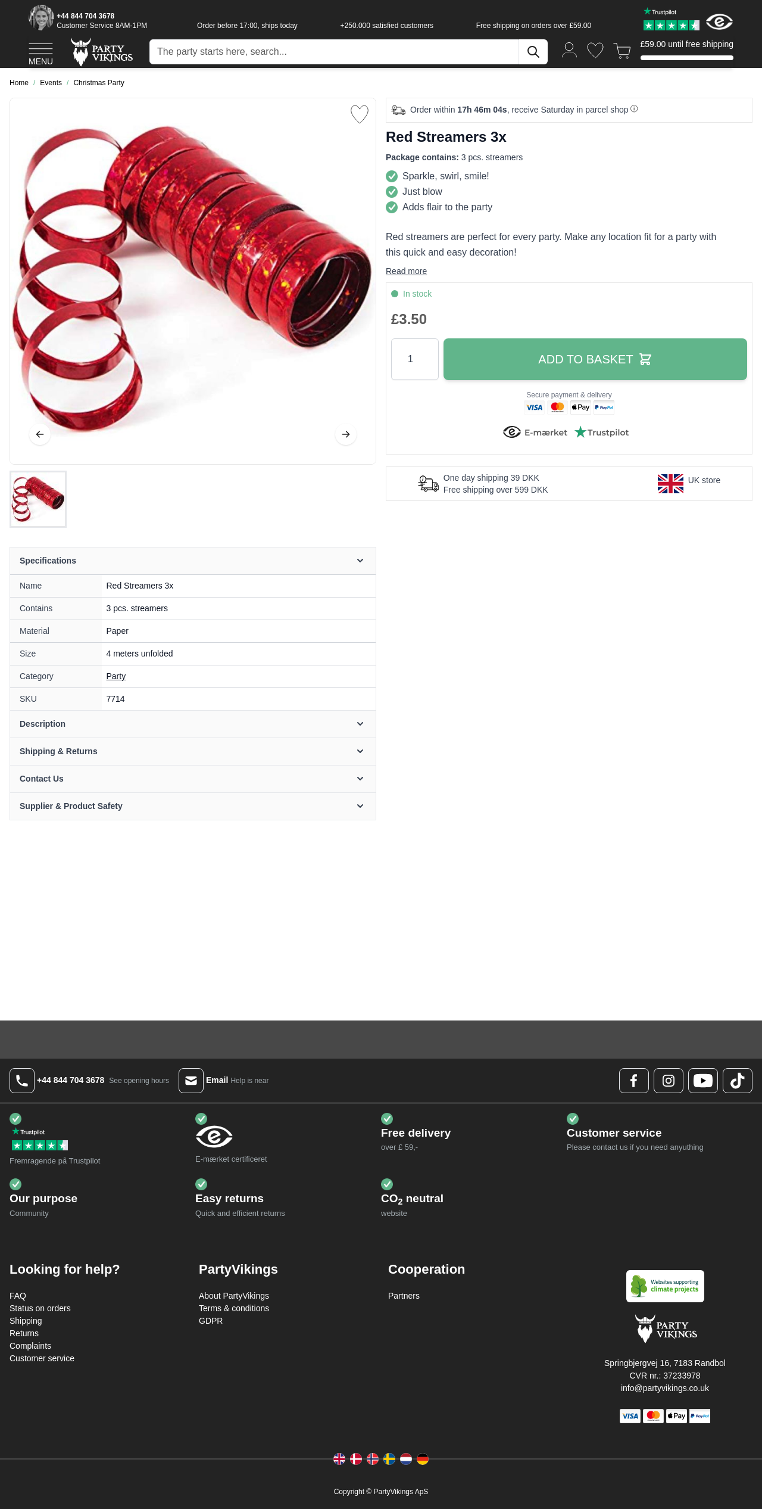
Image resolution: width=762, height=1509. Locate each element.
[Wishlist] (595, 50)
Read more (406, 271)
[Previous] (40, 434)
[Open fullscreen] (193, 281)
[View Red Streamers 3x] (38, 499)
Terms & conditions (234, 1308)
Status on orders (40, 1308)
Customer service (42, 1358)
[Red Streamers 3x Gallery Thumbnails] (38, 499)
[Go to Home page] (101, 51)
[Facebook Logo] (634, 1080)
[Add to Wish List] (359, 114)
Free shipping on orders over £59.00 (533, 25)
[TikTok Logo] (737, 1080)
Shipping (26, 1321)
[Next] (346, 434)
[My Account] (569, 49)
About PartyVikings (234, 1295)
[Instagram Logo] (668, 1080)
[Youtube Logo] (703, 1080)
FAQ (18, 1295)
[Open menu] (41, 52)
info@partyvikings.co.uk (665, 1388)
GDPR (211, 1321)
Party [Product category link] (116, 676)
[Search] (533, 51)
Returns (24, 1333)
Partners (404, 1295)
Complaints (30, 1346)
